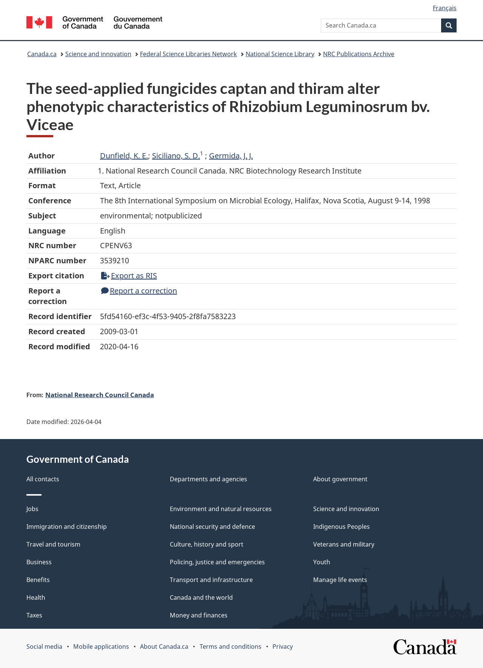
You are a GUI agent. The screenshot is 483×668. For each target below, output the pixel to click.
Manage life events (340, 580)
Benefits (38, 580)
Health (35, 597)
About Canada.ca (164, 646)
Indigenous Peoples (341, 526)
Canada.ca (42, 54)
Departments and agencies (208, 479)
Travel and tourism (53, 544)
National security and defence (212, 526)
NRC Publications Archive (358, 54)
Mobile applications (101, 646)
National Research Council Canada (99, 394)
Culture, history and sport (206, 544)
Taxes (34, 615)
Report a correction (139, 291)
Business (39, 562)
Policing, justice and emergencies (217, 562)
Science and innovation (98, 54)
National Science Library (280, 54)
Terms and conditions (230, 646)
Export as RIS (129, 275)
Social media (44, 646)
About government (340, 479)
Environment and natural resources (221, 509)
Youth (321, 562)
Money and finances (199, 615)
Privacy (282, 646)
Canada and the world (201, 597)
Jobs (32, 509)
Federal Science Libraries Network (188, 54)
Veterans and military (343, 544)
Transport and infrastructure (211, 580)
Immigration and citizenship (66, 526)
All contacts (42, 479)
